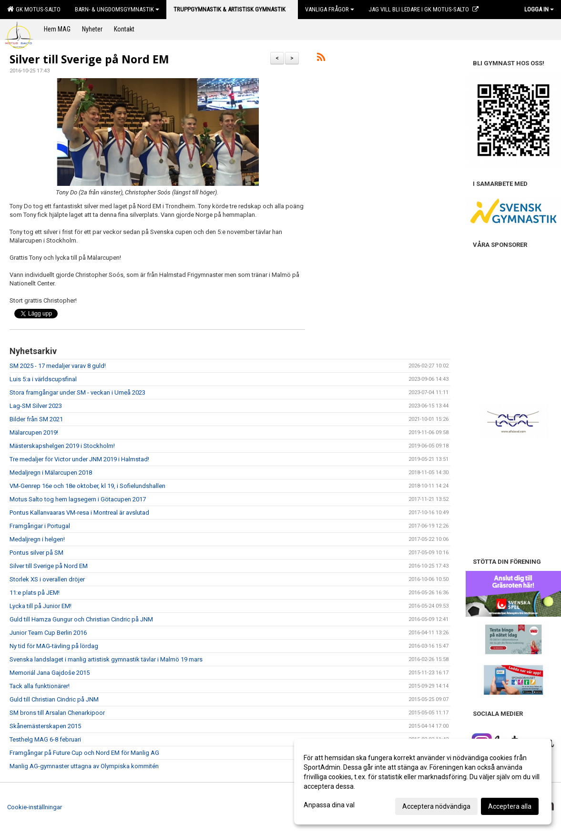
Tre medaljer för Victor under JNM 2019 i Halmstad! (79, 459)
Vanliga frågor (329, 9)
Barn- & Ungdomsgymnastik (117, 9)
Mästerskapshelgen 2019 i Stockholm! (62, 445)
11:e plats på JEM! (35, 592)
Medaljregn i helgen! (37, 539)
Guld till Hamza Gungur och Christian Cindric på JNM (81, 619)
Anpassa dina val (329, 805)
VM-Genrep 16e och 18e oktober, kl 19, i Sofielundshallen (87, 485)
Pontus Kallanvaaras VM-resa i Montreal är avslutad (79, 512)
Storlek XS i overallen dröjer (47, 579)
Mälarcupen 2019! (34, 432)
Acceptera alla (509, 806)
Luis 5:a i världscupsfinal (43, 379)
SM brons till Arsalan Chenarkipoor (57, 712)
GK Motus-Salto (34, 9)
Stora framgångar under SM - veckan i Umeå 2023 (77, 392)
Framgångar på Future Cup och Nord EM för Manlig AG (84, 752)
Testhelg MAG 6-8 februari (45, 739)
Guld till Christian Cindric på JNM (54, 699)
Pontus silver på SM (36, 552)
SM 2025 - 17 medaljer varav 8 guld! (58, 365)
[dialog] (422, 781)
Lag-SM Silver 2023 (36, 405)
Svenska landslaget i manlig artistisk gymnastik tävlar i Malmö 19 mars (106, 659)
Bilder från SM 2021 (36, 419)
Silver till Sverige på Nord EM (89, 59)
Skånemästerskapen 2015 (45, 726)
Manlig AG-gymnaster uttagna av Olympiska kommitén (84, 766)
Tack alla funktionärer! (40, 686)
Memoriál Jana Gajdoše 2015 (50, 672)
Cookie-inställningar (34, 807)
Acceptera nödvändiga (436, 806)
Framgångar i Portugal (40, 525)
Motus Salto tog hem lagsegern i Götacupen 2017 (78, 499)
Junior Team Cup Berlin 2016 (48, 632)
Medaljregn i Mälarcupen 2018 (51, 472)
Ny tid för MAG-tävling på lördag (54, 646)
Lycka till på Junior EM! (40, 606)
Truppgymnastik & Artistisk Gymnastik (232, 9)
